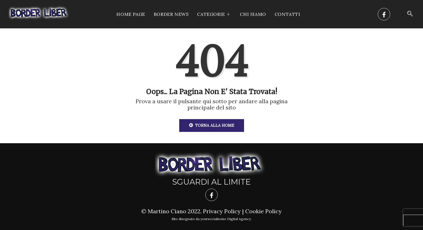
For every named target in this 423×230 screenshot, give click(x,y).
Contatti (287, 14)
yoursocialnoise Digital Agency (225, 219)
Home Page (130, 14)
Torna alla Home (211, 125)
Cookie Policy (263, 211)
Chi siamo (253, 14)
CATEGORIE (214, 14)
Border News (171, 14)
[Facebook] (384, 14)
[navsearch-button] (410, 14)
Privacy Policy (222, 211)
